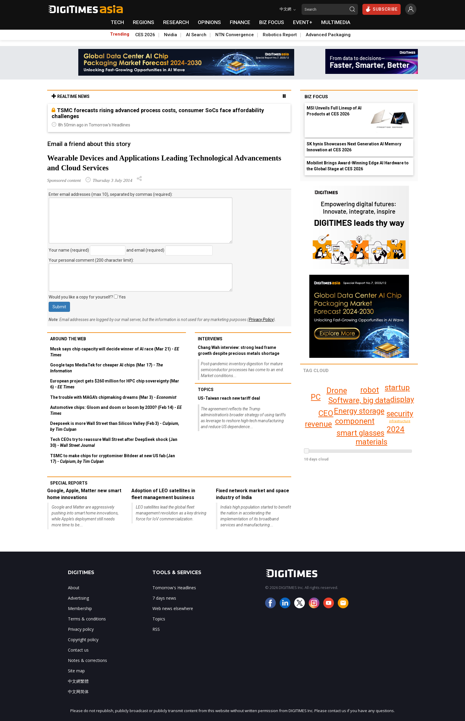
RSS (156, 629)
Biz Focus (316, 96)
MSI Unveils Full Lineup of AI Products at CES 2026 (334, 111)
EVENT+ (302, 22)
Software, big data (359, 400)
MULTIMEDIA (335, 22)
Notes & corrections (87, 660)
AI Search (196, 34)
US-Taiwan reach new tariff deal (229, 398)
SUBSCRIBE (381, 9)
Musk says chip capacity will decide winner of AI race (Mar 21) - (114, 352)
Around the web (68, 338)
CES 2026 (145, 34)
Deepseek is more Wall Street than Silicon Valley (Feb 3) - (114, 426)
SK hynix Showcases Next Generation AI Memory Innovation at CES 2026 (354, 147)
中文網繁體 (78, 681)
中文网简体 (78, 691)
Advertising (78, 598)
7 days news (164, 598)
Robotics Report (280, 34)
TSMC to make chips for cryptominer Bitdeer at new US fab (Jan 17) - (112, 458)
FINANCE (240, 22)
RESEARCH (176, 22)
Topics (206, 389)
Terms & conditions (87, 619)
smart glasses (360, 432)
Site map (76, 671)
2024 (396, 429)
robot (369, 389)
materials (371, 441)
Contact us (78, 650)
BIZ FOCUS (271, 22)
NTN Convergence (234, 34)
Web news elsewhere (172, 608)
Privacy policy (81, 629)
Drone (337, 390)
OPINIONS (209, 22)
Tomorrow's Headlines (174, 587)
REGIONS (143, 22)
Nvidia (170, 34)
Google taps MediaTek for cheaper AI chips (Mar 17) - (106, 368)
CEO (326, 413)
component (355, 421)
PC (316, 397)
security (399, 413)
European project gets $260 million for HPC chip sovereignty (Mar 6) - (114, 384)
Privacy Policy (261, 319)
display (397, 391)
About (73, 587)
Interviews (210, 338)
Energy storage (358, 410)
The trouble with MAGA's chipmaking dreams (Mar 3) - (113, 397)
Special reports (68, 483)
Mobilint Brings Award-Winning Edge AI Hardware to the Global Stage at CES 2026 (358, 166)
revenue (318, 424)
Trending (119, 34)
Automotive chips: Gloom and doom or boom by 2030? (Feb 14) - (116, 410)
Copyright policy (83, 639)
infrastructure (400, 421)
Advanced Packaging (328, 34)
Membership (80, 608)
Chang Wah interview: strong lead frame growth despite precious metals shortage (238, 350)
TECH (117, 22)
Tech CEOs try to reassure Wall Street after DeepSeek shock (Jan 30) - (113, 442)
